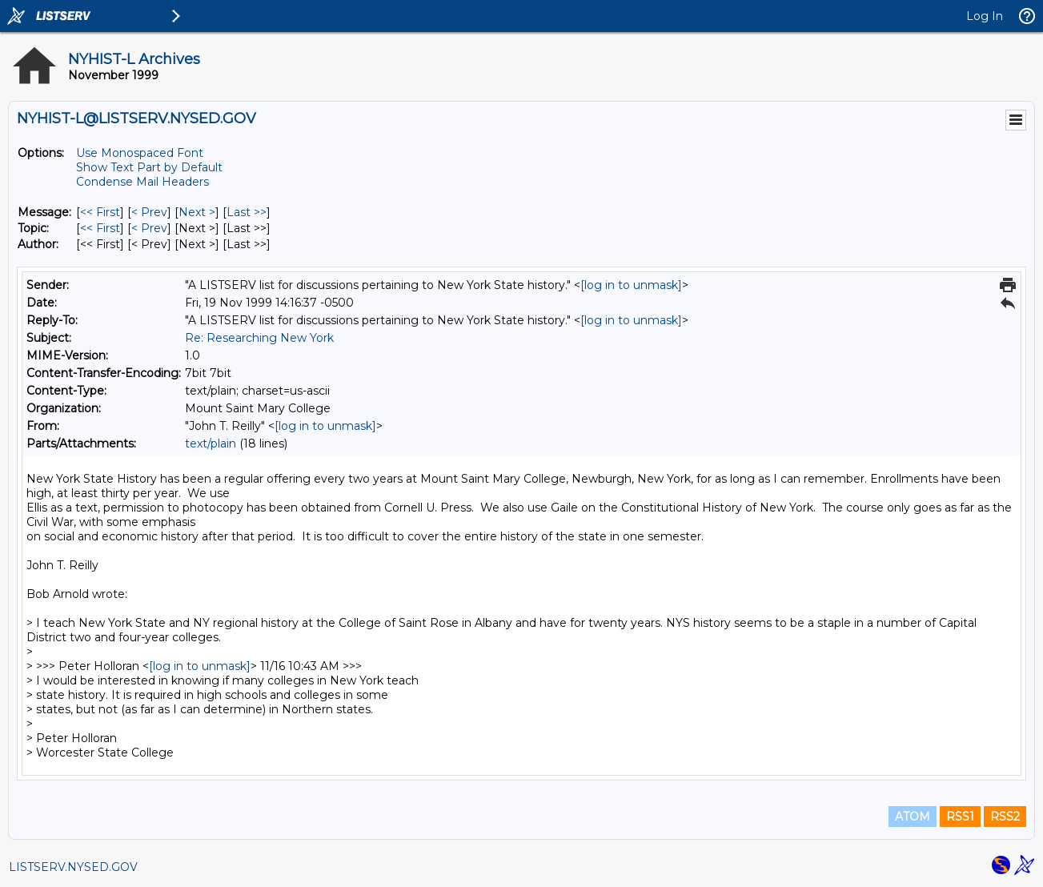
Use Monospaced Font (139, 153)
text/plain (210, 443)
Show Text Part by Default (149, 167)
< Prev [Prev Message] (149, 212)
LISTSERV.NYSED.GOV (73, 867)
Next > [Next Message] (197, 212)
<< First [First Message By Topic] (100, 228)
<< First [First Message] (100, 212)
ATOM (912, 816)
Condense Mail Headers (142, 182)
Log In (984, 16)
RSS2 (1005, 816)
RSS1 (960, 816)
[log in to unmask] (631, 285)
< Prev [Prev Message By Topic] (149, 228)
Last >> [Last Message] (247, 212)
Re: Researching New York (259, 338)
